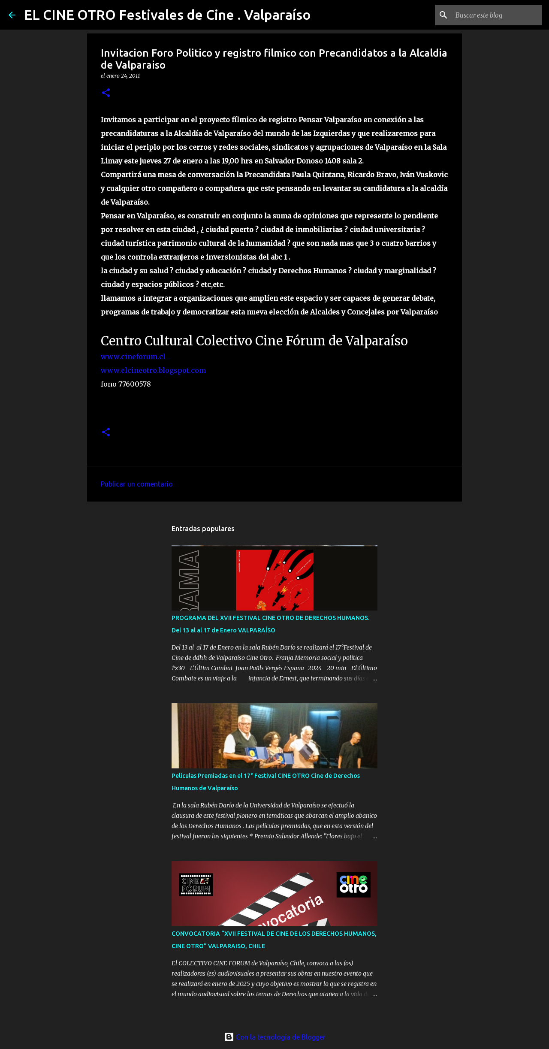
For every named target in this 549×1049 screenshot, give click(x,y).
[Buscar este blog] (497, 15)
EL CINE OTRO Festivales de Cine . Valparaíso (167, 14)
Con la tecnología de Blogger (275, 1037)
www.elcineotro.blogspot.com (153, 370)
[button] (106, 93)
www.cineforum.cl (133, 356)
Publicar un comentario (137, 484)
